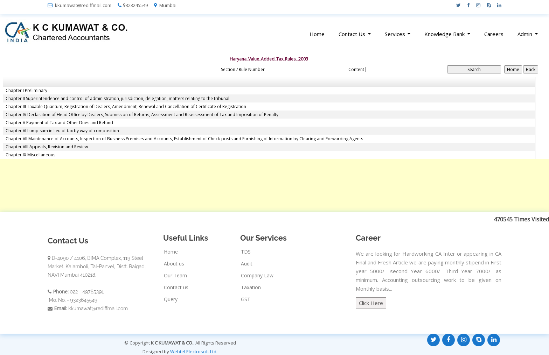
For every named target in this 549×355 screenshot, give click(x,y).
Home (317, 33)
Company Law (257, 275)
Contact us (176, 287)
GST (245, 299)
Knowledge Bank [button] (445, 33)
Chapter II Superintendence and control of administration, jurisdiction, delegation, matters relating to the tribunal (117, 98)
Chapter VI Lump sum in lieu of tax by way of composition (62, 131)
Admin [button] (525, 33)
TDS (246, 251)
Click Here (371, 302)
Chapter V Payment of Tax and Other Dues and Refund (59, 123)
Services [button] (395, 33)
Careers (493, 33)
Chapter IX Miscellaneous (30, 155)
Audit (246, 263)
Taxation (251, 287)
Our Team (175, 275)
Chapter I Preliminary (26, 90)
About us (174, 263)
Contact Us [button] (353, 33)
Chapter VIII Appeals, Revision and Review (47, 147)
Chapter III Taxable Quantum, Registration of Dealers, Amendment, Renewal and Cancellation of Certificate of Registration (126, 106)
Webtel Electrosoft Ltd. (193, 351)
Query (171, 299)
